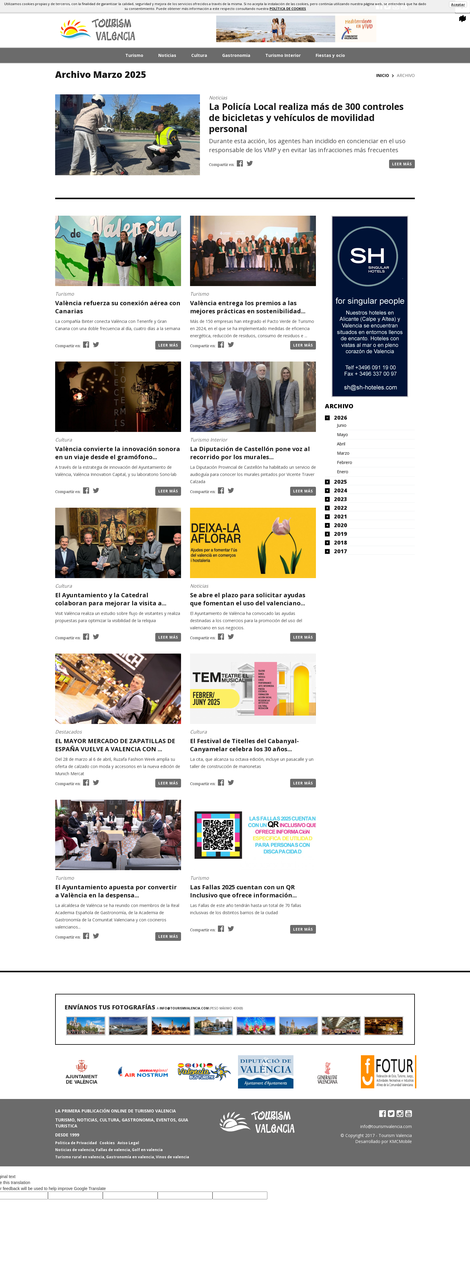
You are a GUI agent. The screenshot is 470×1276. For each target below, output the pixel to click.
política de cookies (287, 8)
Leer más (402, 164)
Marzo (343, 453)
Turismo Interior (283, 55)
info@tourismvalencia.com (184, 1008)
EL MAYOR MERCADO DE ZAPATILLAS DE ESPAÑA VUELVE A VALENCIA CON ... (115, 745)
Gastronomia (236, 55)
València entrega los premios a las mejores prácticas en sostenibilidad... (247, 307)
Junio (342, 425)
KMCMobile (400, 1141)
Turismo (134, 55)
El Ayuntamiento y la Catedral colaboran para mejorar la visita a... (110, 599)
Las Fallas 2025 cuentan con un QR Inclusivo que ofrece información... (243, 891)
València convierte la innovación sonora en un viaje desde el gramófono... (117, 453)
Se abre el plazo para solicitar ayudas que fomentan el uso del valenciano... (247, 599)
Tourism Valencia (395, 1135)
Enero (342, 472)
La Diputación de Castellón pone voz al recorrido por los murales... (250, 453)
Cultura (199, 55)
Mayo (342, 435)
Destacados (68, 731)
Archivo (339, 406)
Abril (341, 444)
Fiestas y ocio (330, 55)
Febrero (344, 462)
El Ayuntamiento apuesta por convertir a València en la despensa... (116, 891)
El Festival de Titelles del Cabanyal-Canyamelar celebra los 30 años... (244, 745)
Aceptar (458, 4)
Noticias (167, 55)
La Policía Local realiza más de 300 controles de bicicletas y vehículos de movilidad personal (306, 117)
